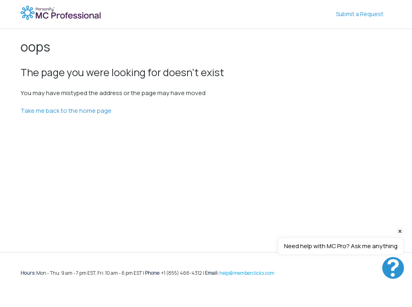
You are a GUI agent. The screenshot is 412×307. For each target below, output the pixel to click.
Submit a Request (359, 14)
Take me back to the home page (66, 110)
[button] (393, 268)
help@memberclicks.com (246, 273)
